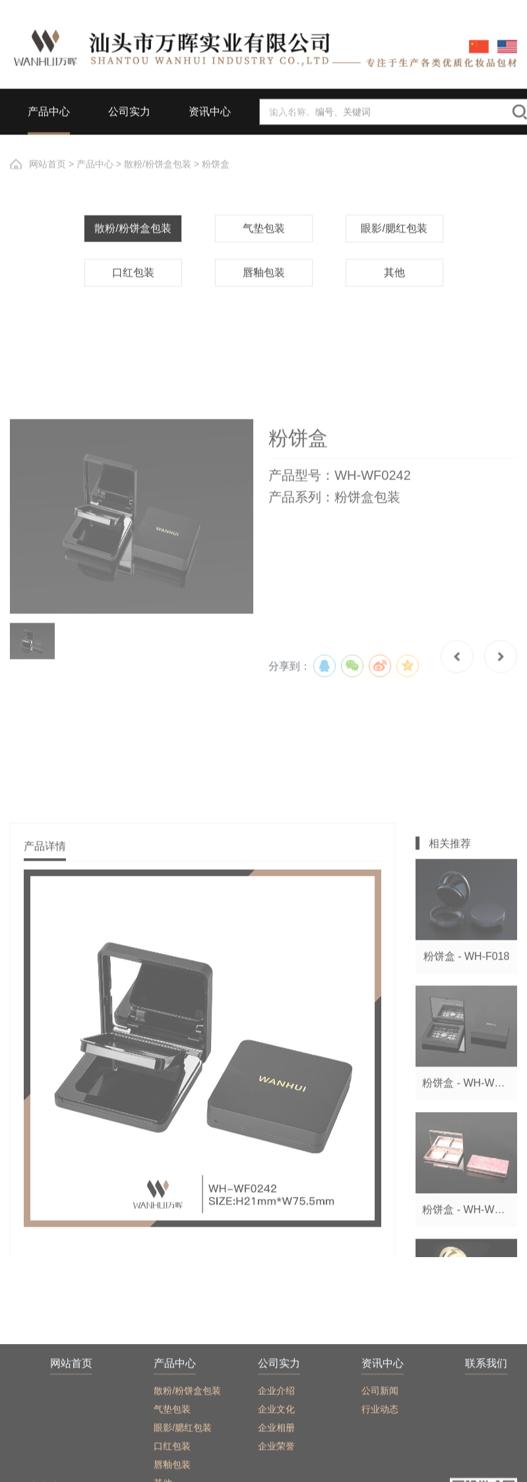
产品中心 (95, 171)
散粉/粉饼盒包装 (157, 171)
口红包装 (133, 310)
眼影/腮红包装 (394, 266)
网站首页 (47, 171)
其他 (394, 310)
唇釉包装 (264, 310)
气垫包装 (264, 266)
